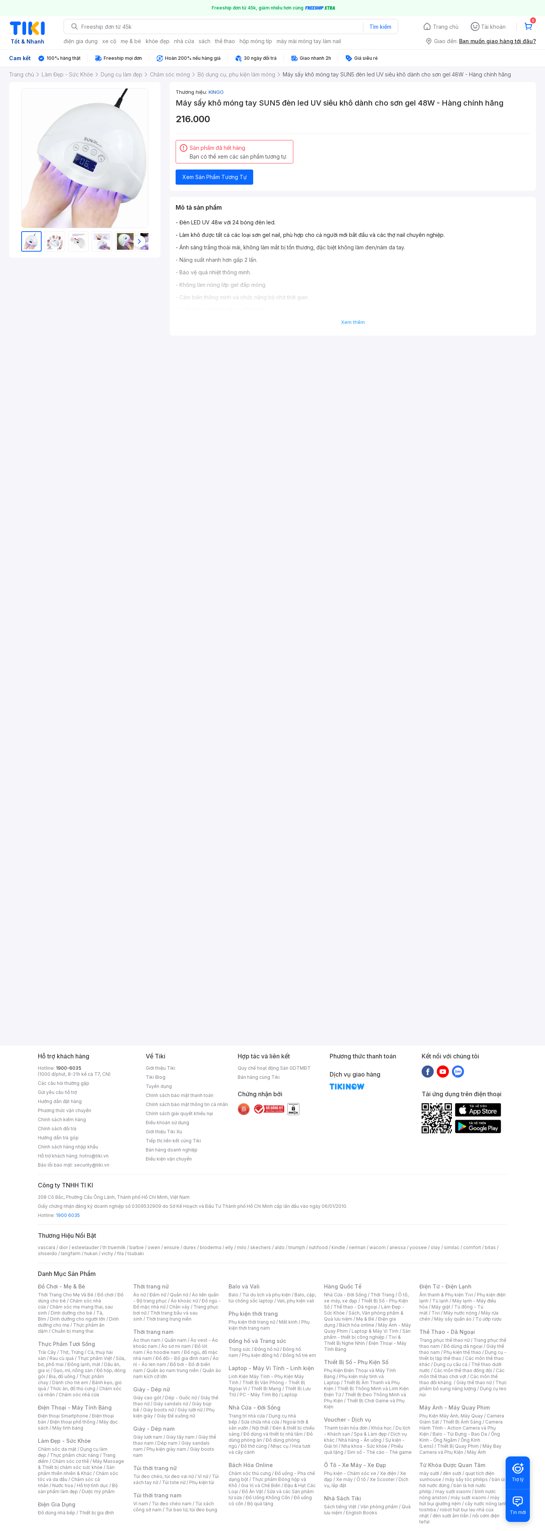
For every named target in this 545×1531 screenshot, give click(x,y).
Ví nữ (203, 1476)
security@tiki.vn (91, 1165)
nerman (357, 1247)
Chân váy (179, 1307)
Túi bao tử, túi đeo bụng (191, 1509)
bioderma (210, 1247)
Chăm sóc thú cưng (250, 1473)
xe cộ (109, 41)
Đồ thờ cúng (254, 1446)
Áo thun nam (146, 1340)
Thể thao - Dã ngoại (355, 1307)
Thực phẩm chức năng (74, 1455)
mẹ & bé (131, 41)
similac (451, 1247)
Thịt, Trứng (72, 1352)
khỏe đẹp (158, 41)
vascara (46, 1247)
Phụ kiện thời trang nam (269, 1325)
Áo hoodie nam (163, 1352)
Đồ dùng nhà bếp (56, 1512)
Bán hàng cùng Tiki (259, 1077)
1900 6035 (68, 1215)
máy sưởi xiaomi (468, 1497)
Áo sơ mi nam (176, 1346)
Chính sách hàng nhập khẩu (68, 1147)
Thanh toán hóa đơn (345, 1428)
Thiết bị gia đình (96, 1512)
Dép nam (167, 1443)
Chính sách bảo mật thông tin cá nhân (187, 1104)
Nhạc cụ (279, 1446)
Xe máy (344, 1479)
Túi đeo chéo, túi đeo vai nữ (163, 1476)
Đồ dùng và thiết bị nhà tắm (273, 1434)
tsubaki (136, 1253)
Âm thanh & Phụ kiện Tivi (446, 1295)
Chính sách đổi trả (57, 1128)
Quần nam (175, 1340)
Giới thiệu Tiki (160, 1068)
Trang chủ (445, 26)
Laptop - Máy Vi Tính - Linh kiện (271, 1368)
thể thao (225, 41)
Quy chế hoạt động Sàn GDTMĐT (274, 1068)
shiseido (47, 1253)
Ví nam (140, 1503)
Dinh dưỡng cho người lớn (77, 1319)
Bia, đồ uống (62, 1376)
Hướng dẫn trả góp (58, 1137)
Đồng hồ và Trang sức (257, 1341)
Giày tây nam (180, 1437)
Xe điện (388, 1473)
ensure (171, 1247)
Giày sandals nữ (170, 1404)
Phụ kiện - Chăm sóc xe (350, 1473)
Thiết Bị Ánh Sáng (462, 1422)
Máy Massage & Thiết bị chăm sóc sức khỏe (81, 1464)
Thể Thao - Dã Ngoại (447, 1332)
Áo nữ (139, 1295)
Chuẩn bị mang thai (72, 1331)
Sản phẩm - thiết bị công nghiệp (367, 1334)
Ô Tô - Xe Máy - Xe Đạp (355, 1465)
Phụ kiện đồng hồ (260, 1355)
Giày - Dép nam (153, 1428)
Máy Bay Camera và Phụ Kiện (460, 1449)
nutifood (318, 1247)
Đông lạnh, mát (83, 1364)
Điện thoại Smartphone (63, 1416)
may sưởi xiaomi (453, 1491)
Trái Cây (47, 1352)
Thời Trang (382, 1295)
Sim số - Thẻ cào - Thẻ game (379, 1452)
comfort (472, 1247)
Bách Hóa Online (251, 1465)
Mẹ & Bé (365, 1319)
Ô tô (361, 1479)
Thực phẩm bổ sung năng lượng (463, 1385)
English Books (361, 1512)
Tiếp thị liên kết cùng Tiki (173, 1141)
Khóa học (381, 1428)
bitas (490, 1247)
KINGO (216, 92)
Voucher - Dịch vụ (347, 1419)
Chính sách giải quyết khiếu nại (179, 1113)
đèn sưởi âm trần (451, 1516)
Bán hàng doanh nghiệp (172, 1150)
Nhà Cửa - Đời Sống (254, 1407)
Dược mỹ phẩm (98, 1491)
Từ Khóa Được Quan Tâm (452, 1465)
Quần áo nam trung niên (172, 1370)
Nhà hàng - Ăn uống (360, 1440)
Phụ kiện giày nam (166, 1449)
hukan (91, 1253)
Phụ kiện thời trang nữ (252, 1322)
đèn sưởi (452, 1473)
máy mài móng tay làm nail (309, 41)
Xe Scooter (382, 1479)
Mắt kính (288, 1322)
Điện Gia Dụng (56, 1504)
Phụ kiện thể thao (462, 1352)
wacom (377, 1247)
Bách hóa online (356, 1325)
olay (435, 1247)
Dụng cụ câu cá (450, 1364)
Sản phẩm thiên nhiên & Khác (76, 1470)
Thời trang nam (153, 1332)
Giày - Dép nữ (151, 1389)
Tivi (435, 1313)
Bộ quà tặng (260, 1503)
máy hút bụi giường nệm (459, 1500)
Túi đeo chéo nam (172, 1503)
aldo (280, 1247)
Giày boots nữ (158, 1410)
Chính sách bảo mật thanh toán (179, 1095)
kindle (338, 1247)
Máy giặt (440, 1307)
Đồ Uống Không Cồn (268, 1497)
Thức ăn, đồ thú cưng (72, 1388)
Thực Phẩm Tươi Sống (66, 1344)
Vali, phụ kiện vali (295, 1301)
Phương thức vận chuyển (64, 1110)
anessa (397, 1247)
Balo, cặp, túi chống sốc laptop (272, 1298)
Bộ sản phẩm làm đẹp (78, 1488)
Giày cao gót (147, 1397)
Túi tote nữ (173, 1482)
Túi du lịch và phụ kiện (266, 1295)
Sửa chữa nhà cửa (260, 1422)
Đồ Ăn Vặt (252, 1491)
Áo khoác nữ (184, 1301)
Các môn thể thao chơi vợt (462, 1373)
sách (204, 41)
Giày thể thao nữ (474, 1382)
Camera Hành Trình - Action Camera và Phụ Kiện (461, 1428)
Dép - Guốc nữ (181, 1397)
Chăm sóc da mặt (57, 1449)
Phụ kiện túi (201, 1482)
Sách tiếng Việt (340, 1506)
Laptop (289, 1394)
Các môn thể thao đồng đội (463, 1370)
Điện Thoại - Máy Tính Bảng (75, 1407)
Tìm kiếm (380, 26)
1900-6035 (68, 1068)
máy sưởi (429, 1473)
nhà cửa (184, 41)
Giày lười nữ (190, 1410)
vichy (107, 1253)
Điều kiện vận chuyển (169, 1159)
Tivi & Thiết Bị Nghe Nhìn (362, 1340)
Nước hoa (62, 1485)
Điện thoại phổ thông (72, 1422)
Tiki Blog (155, 1077)
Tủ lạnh (440, 1301)
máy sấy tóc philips (466, 1479)
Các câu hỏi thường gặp (63, 1083)
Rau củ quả (62, 1358)
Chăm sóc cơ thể (70, 1461)
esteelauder (85, 1247)
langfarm (71, 1253)
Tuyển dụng (159, 1086)
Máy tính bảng (67, 1428)
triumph (296, 1247)
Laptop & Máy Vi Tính (375, 1331)
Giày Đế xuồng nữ (176, 1416)
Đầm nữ (157, 1295)
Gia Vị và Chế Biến (260, 1485)
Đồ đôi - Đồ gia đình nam (182, 1358)
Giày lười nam (147, 1437)
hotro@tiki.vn (94, 1156)
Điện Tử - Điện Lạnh (445, 1286)
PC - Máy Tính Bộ (259, 1394)
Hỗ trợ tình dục (92, 1485)
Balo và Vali (244, 1286)
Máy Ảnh (476, 1452)
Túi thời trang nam (157, 1495)
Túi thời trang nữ (155, 1468)
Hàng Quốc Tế (342, 1286)
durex (189, 1247)
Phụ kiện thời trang (253, 1313)
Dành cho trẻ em (70, 1382)
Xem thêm (353, 322)
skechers (260, 1247)
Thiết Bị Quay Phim (458, 1446)
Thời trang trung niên (169, 1319)
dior (63, 1247)
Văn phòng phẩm (379, 1506)
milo (241, 1247)
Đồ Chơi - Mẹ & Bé (61, 1286)
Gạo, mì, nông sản (73, 1370)
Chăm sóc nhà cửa (79, 1394)
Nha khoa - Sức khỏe (364, 1446)
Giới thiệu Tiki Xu (164, 1131)
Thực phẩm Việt (95, 1358)
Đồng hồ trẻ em (299, 1355)
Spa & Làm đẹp (370, 1434)
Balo (233, 1295)
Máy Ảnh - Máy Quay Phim (454, 1407)
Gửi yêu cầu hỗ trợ (57, 1092)
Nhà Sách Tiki (342, 1498)
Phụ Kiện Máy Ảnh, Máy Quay (451, 1416)
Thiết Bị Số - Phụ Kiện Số (356, 1362)
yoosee (418, 1247)
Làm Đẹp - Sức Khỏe (64, 1441)
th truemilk (114, 1247)
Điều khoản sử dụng (167, 1122)
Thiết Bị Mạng (266, 1388)
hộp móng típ (256, 41)
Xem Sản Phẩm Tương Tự (214, 177)
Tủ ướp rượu (488, 1319)
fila (120, 1253)
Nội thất (260, 1428)
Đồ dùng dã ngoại (463, 1346)
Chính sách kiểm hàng (62, 1119)
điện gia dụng (81, 41)
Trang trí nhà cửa (247, 1416)
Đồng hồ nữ (266, 1349)
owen (154, 1247)
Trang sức (240, 1349)
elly (229, 1247)
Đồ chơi (105, 1295)
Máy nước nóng (460, 1313)
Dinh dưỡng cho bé (71, 1313)
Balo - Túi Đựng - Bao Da (460, 1434)
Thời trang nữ (151, 1286)
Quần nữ (179, 1295)
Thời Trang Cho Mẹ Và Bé (65, 1295)
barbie (136, 1247)
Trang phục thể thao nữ (444, 1340)
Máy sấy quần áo (453, 1319)
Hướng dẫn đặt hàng (60, 1101)
